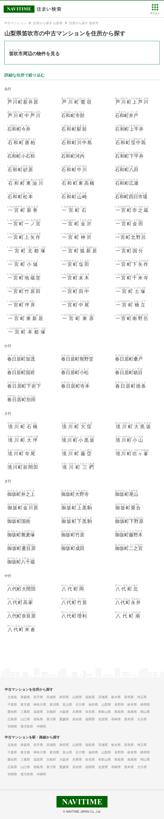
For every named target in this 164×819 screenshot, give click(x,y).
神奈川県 (39, 704)
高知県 (77, 719)
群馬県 (129, 697)
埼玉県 (142, 697)
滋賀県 (38, 711)
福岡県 (90, 719)
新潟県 (54, 704)
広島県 (12, 719)
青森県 (25, 697)
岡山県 (145, 711)
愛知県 (12, 711)
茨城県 (103, 697)
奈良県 (90, 711)
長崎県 (116, 719)
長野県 (119, 704)
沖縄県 (41, 726)
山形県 (77, 697)
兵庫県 (77, 711)
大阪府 (64, 711)
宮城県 (51, 697)
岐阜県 (132, 704)
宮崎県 (12, 726)
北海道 (12, 697)
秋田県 (64, 697)
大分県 (142, 719)
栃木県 (116, 697)
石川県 (80, 704)
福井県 (93, 704)
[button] (155, 13)
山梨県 (106, 704)
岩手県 (38, 697)
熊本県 (129, 719)
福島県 (90, 697)
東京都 (25, 704)
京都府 (51, 711)
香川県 (51, 719)
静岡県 (145, 704)
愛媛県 (64, 719)
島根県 (132, 711)
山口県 (25, 719)
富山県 (67, 704)
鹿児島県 (26, 726)
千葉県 (12, 704)
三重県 (25, 711)
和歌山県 (104, 711)
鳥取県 (119, 711)
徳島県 (38, 719)
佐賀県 (103, 719)
